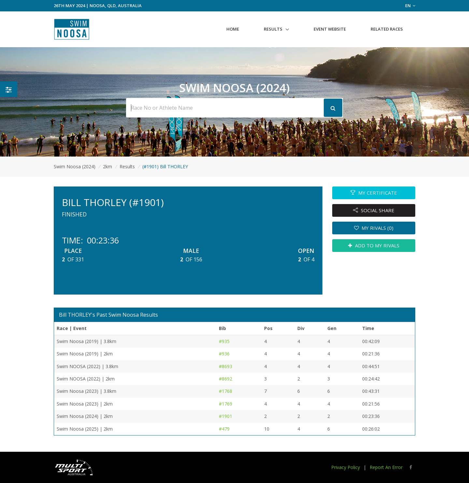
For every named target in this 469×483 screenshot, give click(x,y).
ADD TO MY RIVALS (373, 245)
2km (107, 166)
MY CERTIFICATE (373, 192)
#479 (224, 429)
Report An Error (386, 467)
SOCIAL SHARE (373, 210)
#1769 (225, 404)
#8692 (225, 379)
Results (273, 29)
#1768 (225, 391)
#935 (224, 341)
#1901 (225, 416)
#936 (224, 354)
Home (232, 29)
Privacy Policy (345, 467)
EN (410, 5)
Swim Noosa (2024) (74, 166)
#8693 (225, 366)
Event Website (330, 29)
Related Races (387, 29)
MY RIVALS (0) (374, 228)
